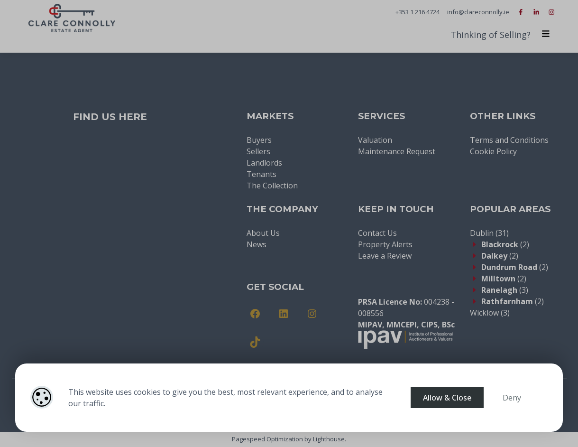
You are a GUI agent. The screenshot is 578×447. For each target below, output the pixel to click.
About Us (263, 233)
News (256, 244)
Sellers (258, 151)
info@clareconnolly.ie (478, 12)
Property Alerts (385, 244)
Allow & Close (447, 397)
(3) (504, 290)
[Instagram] (312, 313)
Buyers (259, 140)
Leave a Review (385, 256)
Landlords (264, 163)
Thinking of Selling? (490, 34)
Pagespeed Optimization (267, 439)
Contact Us (377, 233)
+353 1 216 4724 (417, 12)
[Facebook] (255, 313)
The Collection (272, 185)
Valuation (375, 140)
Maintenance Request (396, 151)
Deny (512, 397)
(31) (489, 233)
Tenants (261, 174)
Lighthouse (329, 439)
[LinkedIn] (283, 313)
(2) (505, 244)
